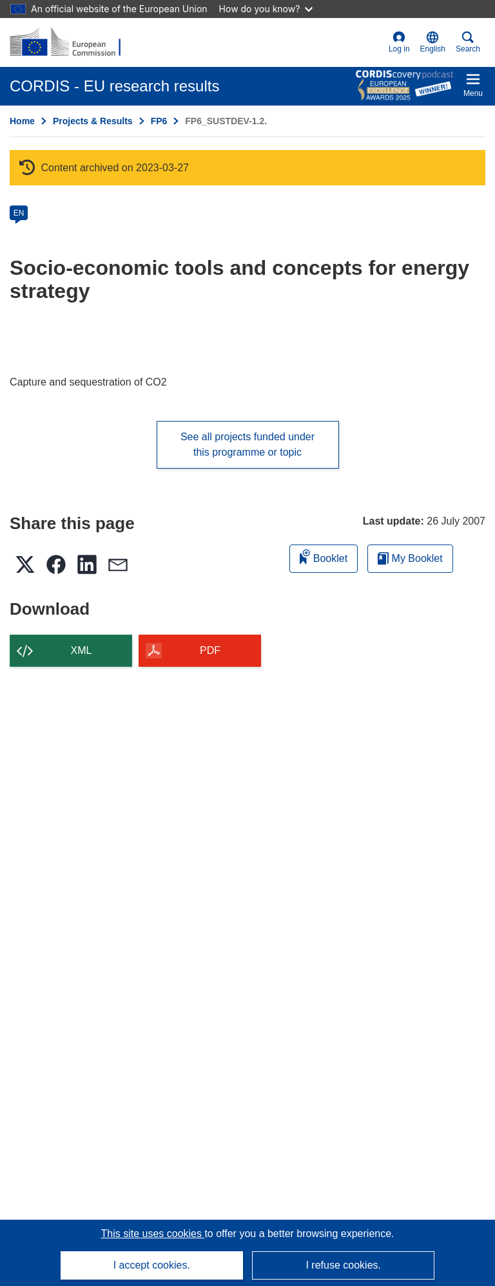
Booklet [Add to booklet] (323, 556)
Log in (399, 42)
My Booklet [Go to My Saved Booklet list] (410, 558)
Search (468, 42)
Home (22, 121)
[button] (433, 42)
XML (81, 650)
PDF (210, 650)
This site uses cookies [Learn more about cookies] (152, 1233)
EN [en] (19, 213)
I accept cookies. (151, 1265)
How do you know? (266, 8)
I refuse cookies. (343, 1265)
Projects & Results (93, 121)
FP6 (159, 121)
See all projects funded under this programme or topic (247, 444)
